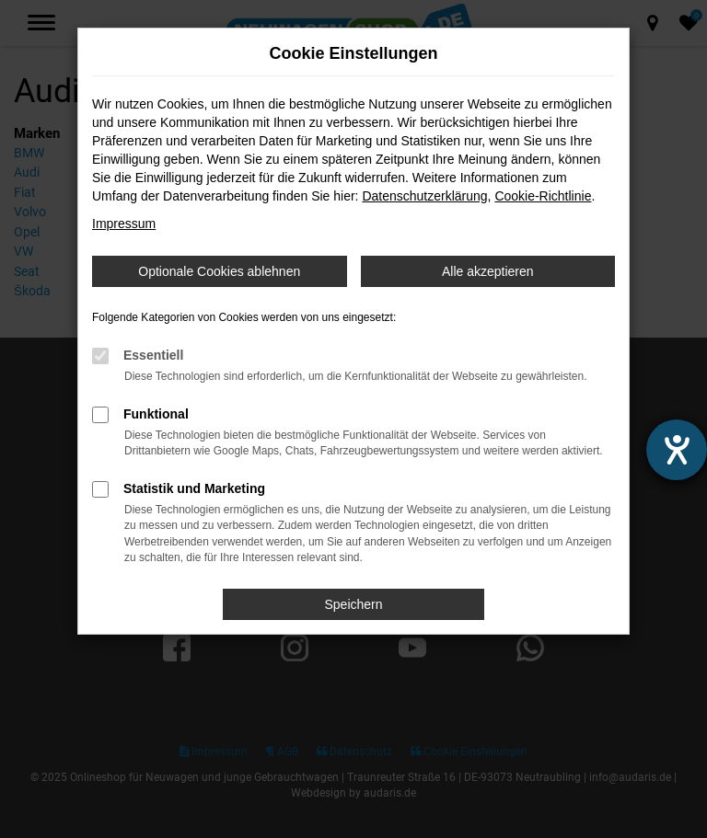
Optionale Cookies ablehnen (219, 271)
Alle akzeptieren (488, 271)
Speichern (353, 604)
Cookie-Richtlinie (542, 196)
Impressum (124, 223)
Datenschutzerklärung (424, 196)
